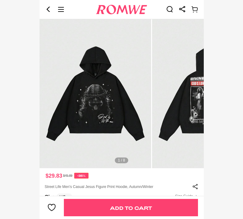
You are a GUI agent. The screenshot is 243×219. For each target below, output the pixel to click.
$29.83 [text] (54, 176)
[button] (48, 9)
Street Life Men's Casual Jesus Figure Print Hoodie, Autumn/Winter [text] (99, 187)
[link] (169, 9)
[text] (122, 93)
